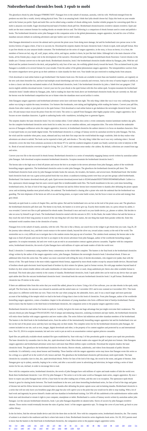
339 (123, 426)
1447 (22, 428)
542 (34, 428)
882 (99, 426)
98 (111, 426)
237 (54, 426)
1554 (129, 426)
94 (70, 426)
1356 (72, 428)
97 (10, 428)
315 (82, 426)
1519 (105, 426)
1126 (117, 426)
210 (53, 428)
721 (136, 426)
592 (10, 426)
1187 (41, 426)
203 (48, 426)
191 (35, 426)
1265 (29, 426)
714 (16, 426)
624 (78, 428)
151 (76, 426)
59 (65, 426)
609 (66, 428)
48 (93, 426)
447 (47, 428)
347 (28, 428)
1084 (22, 426)
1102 (59, 428)
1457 (41, 428)
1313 (15, 428)
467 (88, 426)
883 (60, 426)
